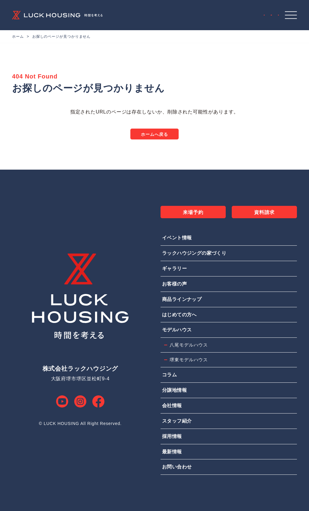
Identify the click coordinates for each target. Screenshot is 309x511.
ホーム (18, 36)
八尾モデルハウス (189, 344)
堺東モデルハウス (189, 359)
